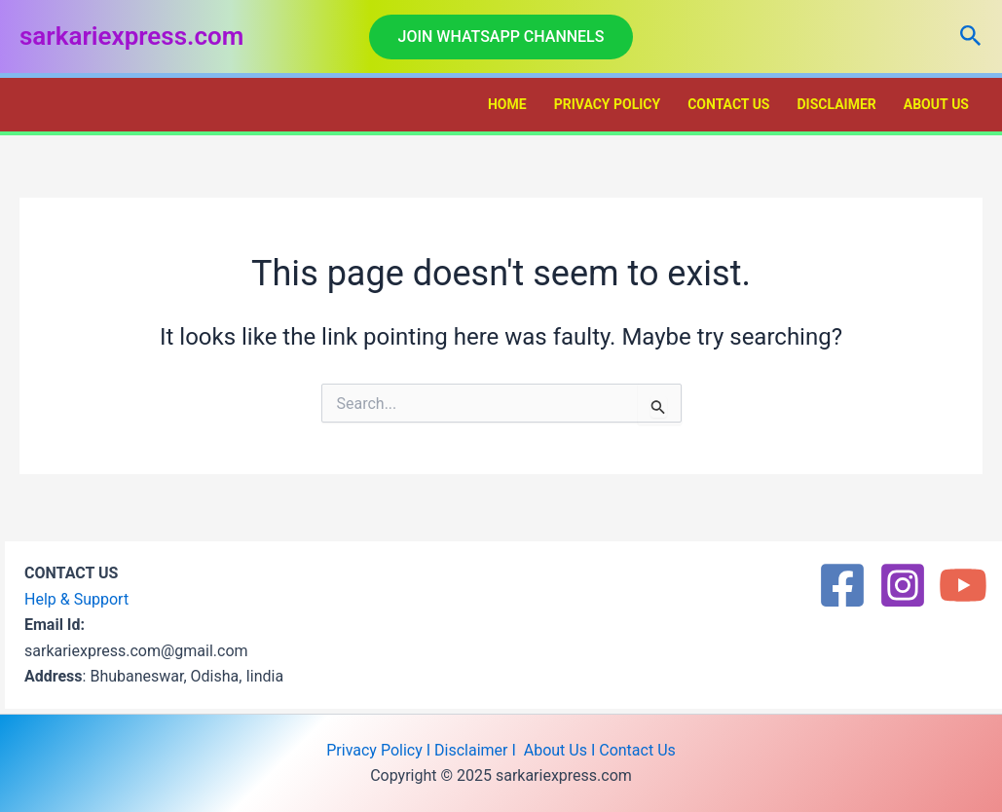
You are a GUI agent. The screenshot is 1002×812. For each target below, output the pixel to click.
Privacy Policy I (378, 750)
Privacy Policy (607, 104)
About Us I (560, 750)
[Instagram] (902, 585)
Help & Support (76, 599)
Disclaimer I (477, 750)
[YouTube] (963, 585)
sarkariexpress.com (131, 36)
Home (507, 104)
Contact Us (728, 104)
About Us (936, 104)
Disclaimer (836, 104)
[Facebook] (842, 585)
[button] (501, 37)
